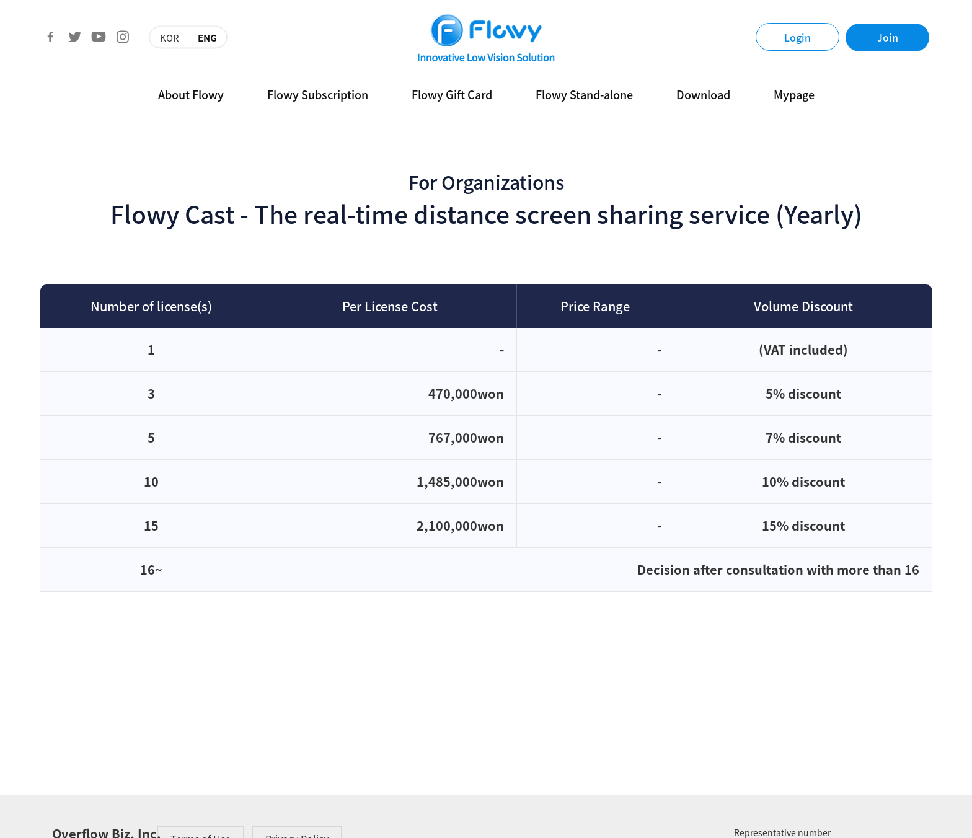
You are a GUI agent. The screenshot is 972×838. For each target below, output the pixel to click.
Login (797, 37)
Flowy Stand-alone (584, 94)
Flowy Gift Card (452, 94)
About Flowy (191, 94)
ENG (207, 37)
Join (887, 37)
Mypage (794, 94)
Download (703, 94)
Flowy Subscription (317, 94)
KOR (169, 37)
